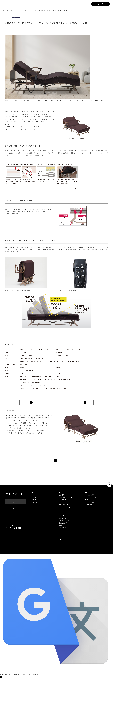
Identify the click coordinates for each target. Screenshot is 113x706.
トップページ (6, 10)
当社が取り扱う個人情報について (49, 546)
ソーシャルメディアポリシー (13, 549)
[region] (56, 4)
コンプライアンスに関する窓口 (81, 549)
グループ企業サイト (102, 2)
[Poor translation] (1, 683)
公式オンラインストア (100, 5)
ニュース (15, 10)
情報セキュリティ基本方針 (81, 546)
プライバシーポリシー (12, 546)
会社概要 (61, 499)
